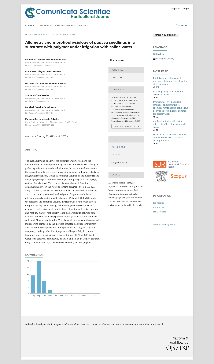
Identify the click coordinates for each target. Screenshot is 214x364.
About (83, 25)
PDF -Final (118, 60)
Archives (45, 25)
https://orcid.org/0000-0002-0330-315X (40, 65)
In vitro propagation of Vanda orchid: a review (168, 93)
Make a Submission (166, 35)
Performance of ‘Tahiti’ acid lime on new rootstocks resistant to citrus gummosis (169, 137)
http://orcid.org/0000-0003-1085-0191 (39, 101)
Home (28, 34)
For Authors (158, 207)
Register (175, 8)
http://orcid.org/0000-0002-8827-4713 (39, 113)
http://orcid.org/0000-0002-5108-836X (39, 89)
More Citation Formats (124, 126)
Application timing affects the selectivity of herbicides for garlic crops (170, 124)
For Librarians (159, 211)
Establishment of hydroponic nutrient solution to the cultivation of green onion (170, 81)
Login (186, 8)
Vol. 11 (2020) (51, 34)
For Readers (158, 202)
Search (181, 25)
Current (30, 25)
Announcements (64, 25)
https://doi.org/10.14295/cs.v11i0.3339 (49, 136)
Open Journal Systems (164, 224)
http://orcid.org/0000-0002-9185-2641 (39, 77)
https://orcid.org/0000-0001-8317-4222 (39, 125)
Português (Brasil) (165, 58)
